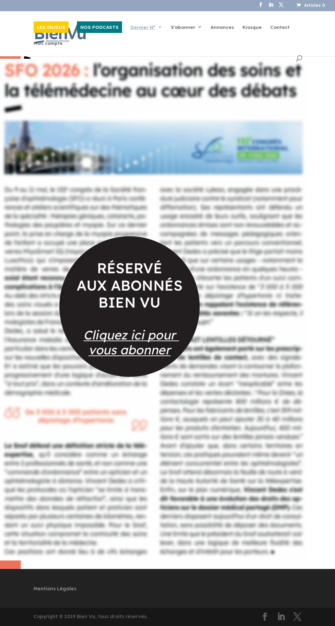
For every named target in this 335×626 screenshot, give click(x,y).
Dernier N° (143, 27)
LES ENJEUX (51, 27)
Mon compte (48, 43)
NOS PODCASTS (99, 27)
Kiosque (252, 27)
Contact (280, 27)
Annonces (222, 27)
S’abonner (183, 27)
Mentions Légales (55, 589)
